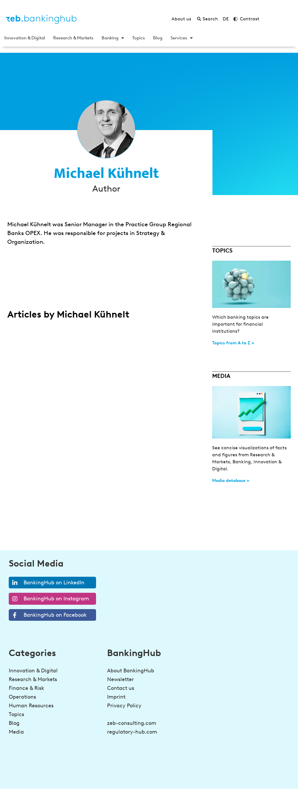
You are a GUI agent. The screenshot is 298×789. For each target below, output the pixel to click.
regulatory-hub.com (132, 732)
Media (16, 732)
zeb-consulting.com (131, 723)
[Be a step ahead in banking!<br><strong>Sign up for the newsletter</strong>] (210, 773)
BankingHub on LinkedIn (46, 582)
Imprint (116, 697)
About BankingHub (130, 670)
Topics (138, 38)
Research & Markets (73, 38)
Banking (113, 38)
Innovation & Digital (24, 38)
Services (182, 38)
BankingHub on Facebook (48, 615)
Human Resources (31, 705)
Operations (22, 697)
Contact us (120, 688)
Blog (157, 38)
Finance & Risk (26, 688)
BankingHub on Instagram (49, 598)
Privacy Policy (124, 705)
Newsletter (120, 679)
